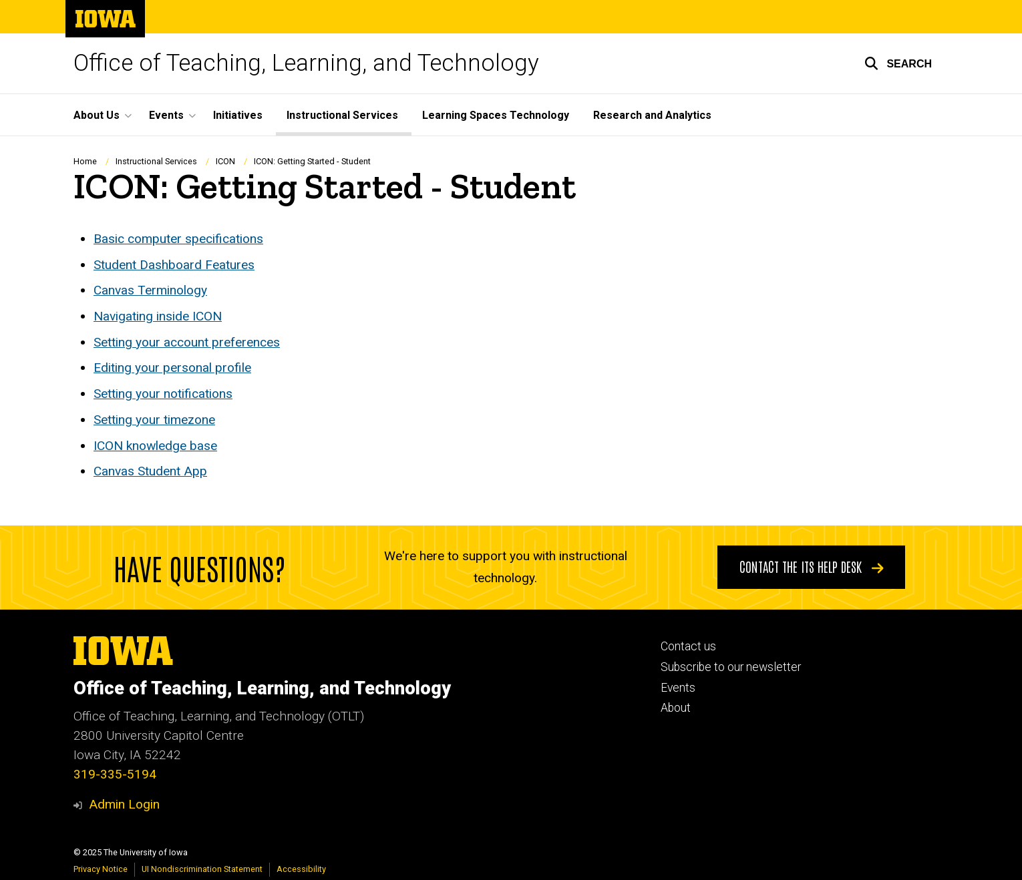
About (676, 707)
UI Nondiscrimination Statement (202, 869)
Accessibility (301, 869)
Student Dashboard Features (174, 264)
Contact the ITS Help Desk (811, 566)
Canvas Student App (150, 471)
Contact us (688, 646)
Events (678, 687)
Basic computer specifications (178, 238)
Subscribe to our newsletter (731, 667)
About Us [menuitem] (96, 115)
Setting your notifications (163, 394)
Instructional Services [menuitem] (342, 115)
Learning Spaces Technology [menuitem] (495, 115)
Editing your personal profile (172, 368)
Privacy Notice (100, 869)
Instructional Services (156, 161)
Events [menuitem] (166, 115)
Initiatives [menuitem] (238, 115)
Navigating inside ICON (158, 316)
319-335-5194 (114, 774)
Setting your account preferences (187, 342)
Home (85, 161)
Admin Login (124, 804)
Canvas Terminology (150, 290)
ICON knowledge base (155, 445)
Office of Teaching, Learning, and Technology (306, 63)
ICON (225, 161)
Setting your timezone (154, 419)
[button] (898, 63)
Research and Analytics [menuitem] (652, 115)
